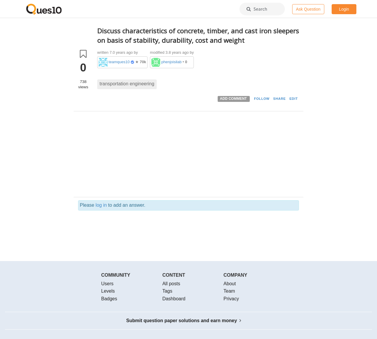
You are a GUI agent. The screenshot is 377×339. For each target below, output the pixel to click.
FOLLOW (261, 98)
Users (107, 283)
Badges (109, 298)
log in (101, 205)
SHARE (279, 98)
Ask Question (308, 9)
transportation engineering (127, 83)
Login (344, 9)
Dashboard (173, 298)
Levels (108, 291)
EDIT (294, 98)
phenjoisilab (171, 62)
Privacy (231, 298)
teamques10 (119, 62)
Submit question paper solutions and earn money (184, 320)
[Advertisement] (198, 155)
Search (257, 9)
